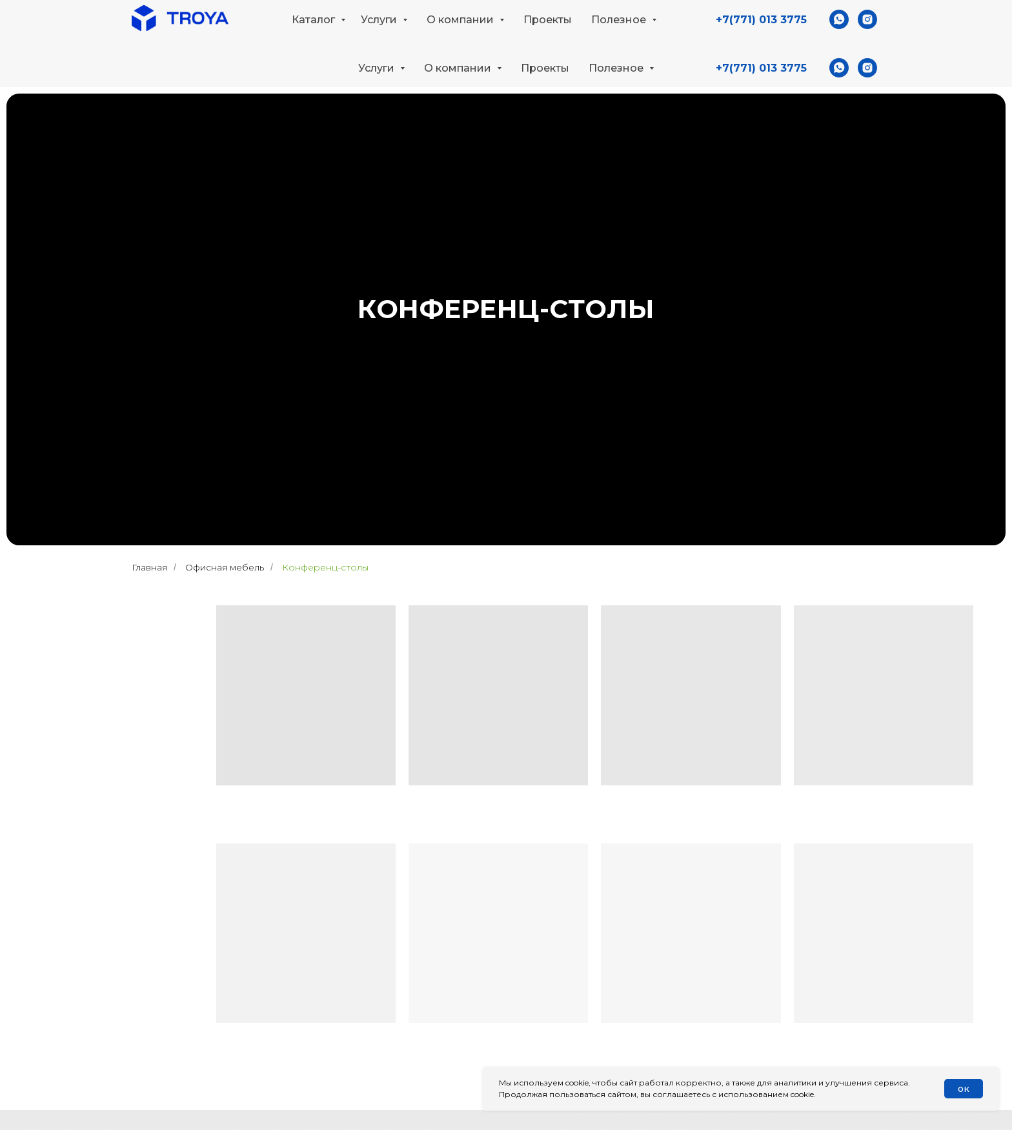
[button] (869, 23)
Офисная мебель (224, 567)
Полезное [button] (617, 68)
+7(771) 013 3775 (761, 68)
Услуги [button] (377, 68)
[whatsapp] (839, 67)
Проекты (545, 68)
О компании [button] (459, 68)
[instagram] (867, 67)
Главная (149, 567)
